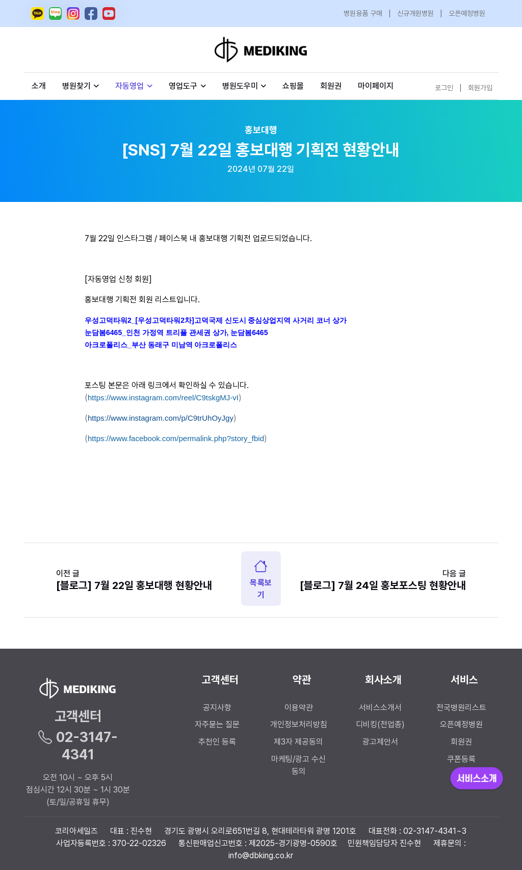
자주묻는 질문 (217, 724)
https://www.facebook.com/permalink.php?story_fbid (176, 438)
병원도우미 (244, 86)
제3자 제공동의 (298, 742)
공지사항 (217, 707)
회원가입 (480, 88)
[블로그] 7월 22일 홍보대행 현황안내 (134, 585)
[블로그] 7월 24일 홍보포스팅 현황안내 (383, 585)
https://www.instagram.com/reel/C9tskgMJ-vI (163, 397)
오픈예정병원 (467, 13)
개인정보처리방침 (298, 724)
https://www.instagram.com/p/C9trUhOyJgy (160, 418)
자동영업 (133, 86)
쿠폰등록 (461, 759)
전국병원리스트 (461, 707)
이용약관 (298, 707)
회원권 (331, 86)
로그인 (444, 88)
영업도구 (183, 86)
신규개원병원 (415, 13)
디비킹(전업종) (380, 724)
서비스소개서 (380, 707)
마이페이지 (376, 86)
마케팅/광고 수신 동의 (298, 765)
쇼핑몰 (293, 86)
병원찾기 (80, 86)
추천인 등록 (217, 742)
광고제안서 (380, 742)
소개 (39, 86)
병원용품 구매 (363, 13)
